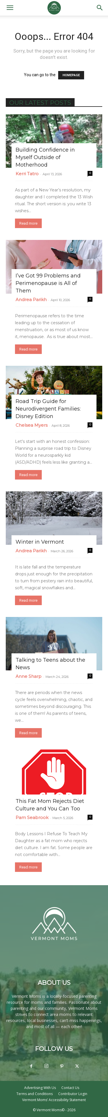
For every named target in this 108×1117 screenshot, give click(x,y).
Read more (28, 223)
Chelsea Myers (32, 425)
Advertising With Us (40, 1087)
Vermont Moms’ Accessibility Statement (54, 1099)
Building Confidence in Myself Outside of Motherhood (45, 157)
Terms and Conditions (34, 1093)
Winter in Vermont (40, 542)
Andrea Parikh (31, 299)
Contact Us (70, 1087)
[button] (10, 8)
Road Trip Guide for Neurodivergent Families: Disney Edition (48, 408)
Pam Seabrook (32, 817)
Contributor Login (72, 1093)
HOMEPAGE (71, 75)
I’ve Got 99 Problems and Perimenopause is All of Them (48, 283)
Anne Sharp (28, 676)
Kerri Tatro (27, 173)
